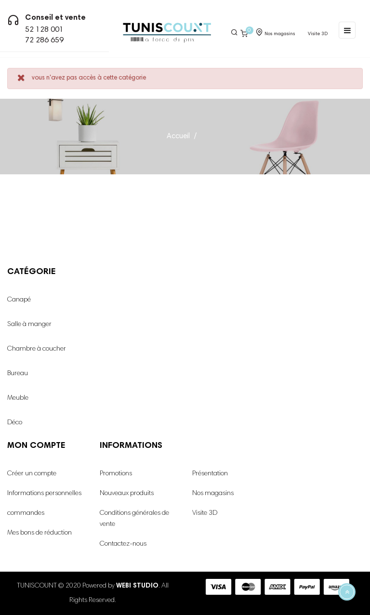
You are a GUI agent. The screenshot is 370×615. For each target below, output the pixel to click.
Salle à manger (29, 324)
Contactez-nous (123, 544)
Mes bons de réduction (39, 533)
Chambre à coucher (36, 349)
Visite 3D (204, 513)
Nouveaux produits (127, 493)
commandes (25, 513)
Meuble (17, 398)
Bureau (17, 373)
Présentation (210, 474)
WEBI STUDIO (137, 586)
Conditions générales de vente (134, 519)
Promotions (116, 474)
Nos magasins (213, 493)
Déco (14, 422)
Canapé (19, 300)
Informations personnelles (44, 493)
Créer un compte (31, 474)
